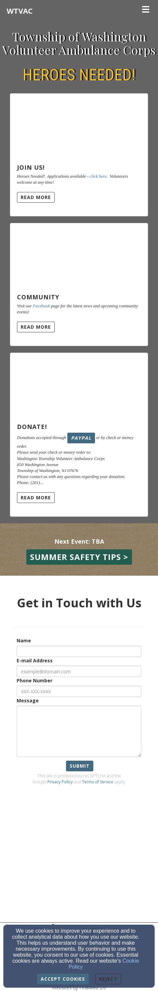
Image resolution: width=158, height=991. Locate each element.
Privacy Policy (60, 782)
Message (28, 700)
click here (98, 176)
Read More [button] (36, 197)
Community (38, 297)
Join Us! (31, 167)
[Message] (79, 731)
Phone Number (34, 680)
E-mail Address (35, 660)
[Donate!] (79, 385)
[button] (79, 557)
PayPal (81, 438)
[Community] (79, 255)
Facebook (41, 305)
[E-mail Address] (79, 671)
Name (24, 640)
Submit (80, 766)
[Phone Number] (79, 691)
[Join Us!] (79, 126)
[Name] (79, 651)
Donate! (32, 427)
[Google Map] (79, 852)
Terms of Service (97, 782)
